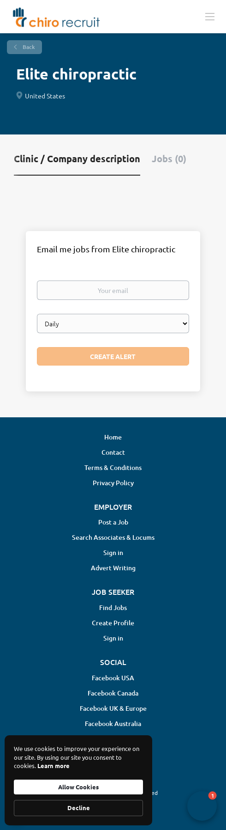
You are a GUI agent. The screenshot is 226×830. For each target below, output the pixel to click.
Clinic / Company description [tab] (77, 159)
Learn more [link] (53, 765)
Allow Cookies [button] (78, 787)
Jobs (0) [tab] (169, 159)
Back (28, 47)
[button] (202, 806)
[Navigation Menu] (209, 16)
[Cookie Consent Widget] (78, 780)
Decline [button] (78, 808)
